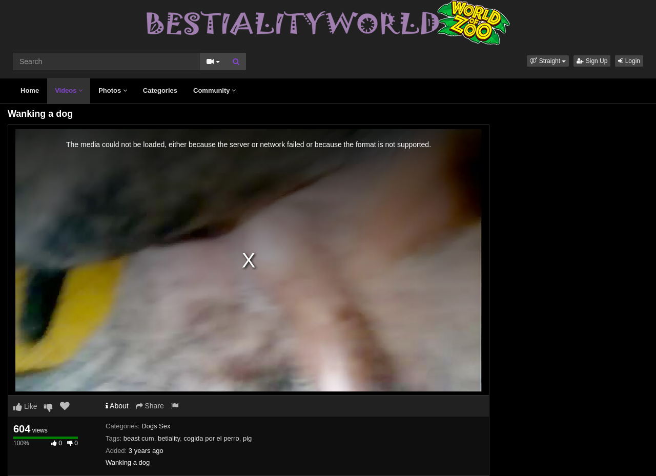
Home (29, 90)
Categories (160, 90)
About (117, 406)
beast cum (139, 438)
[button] (548, 61)
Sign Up (592, 61)
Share (150, 406)
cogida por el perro (211, 438)
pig (247, 438)
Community (214, 90)
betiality (169, 438)
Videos (69, 90)
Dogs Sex (155, 426)
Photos (112, 90)
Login (629, 61)
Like (25, 406)
